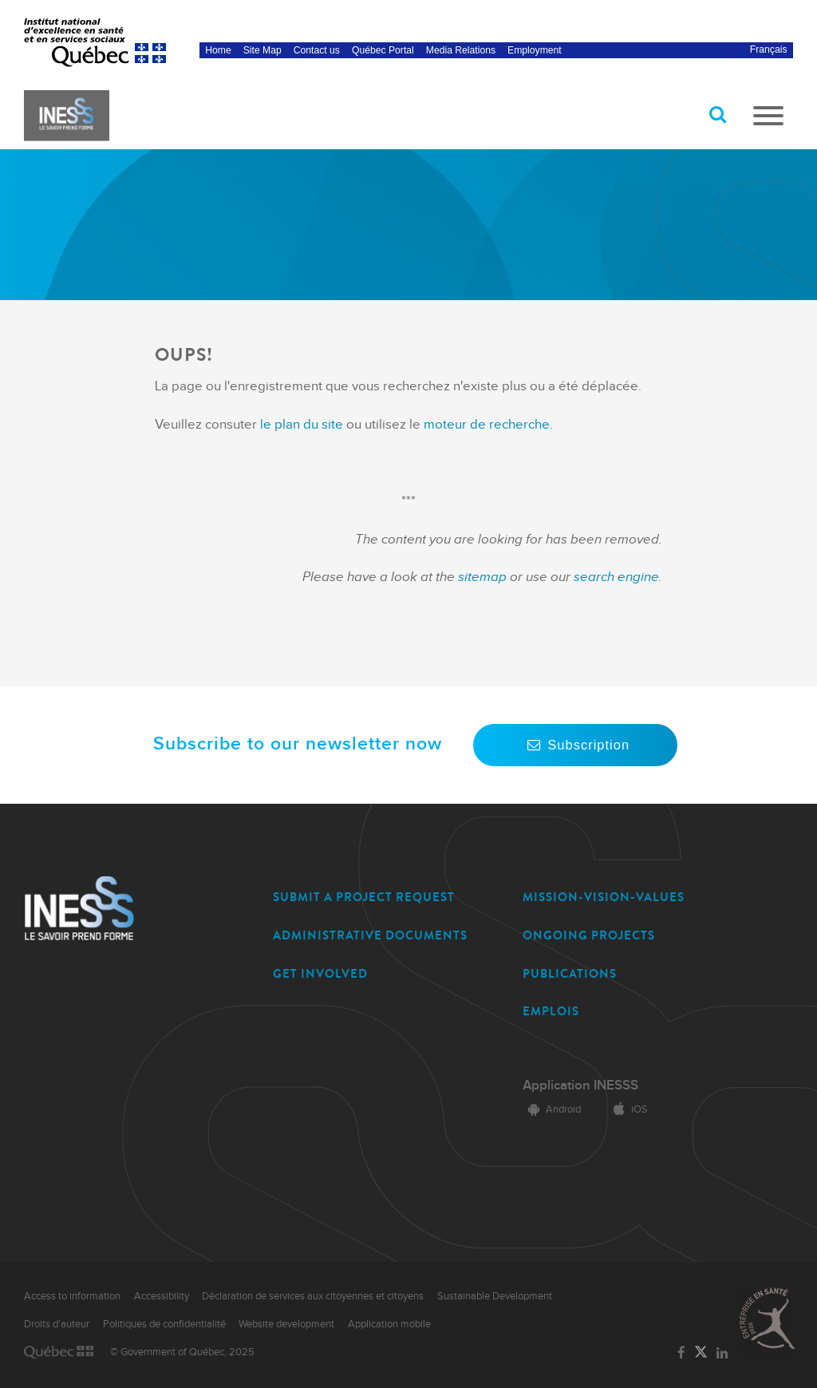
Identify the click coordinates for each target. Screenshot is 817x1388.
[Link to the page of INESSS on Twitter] (701, 1352)
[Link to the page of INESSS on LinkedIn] (722, 1353)
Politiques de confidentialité (164, 1324)
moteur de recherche (485, 425)
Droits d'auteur (56, 1324)
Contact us (317, 50)
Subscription (575, 744)
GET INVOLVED (320, 974)
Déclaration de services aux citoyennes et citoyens (313, 1296)
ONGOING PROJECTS (589, 935)
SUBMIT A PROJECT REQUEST (364, 897)
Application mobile (389, 1324)
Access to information (72, 1296)
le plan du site (301, 425)
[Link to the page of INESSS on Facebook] (681, 1353)
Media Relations (460, 50)
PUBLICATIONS (570, 974)
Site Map (262, 50)
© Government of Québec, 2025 (182, 1352)
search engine (616, 577)
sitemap (484, 577)
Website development (286, 1324)
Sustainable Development (494, 1296)
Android (552, 1109)
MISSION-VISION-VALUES (604, 897)
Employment (534, 50)
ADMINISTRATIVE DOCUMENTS (370, 935)
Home (218, 50)
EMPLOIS (551, 1011)
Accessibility (161, 1296)
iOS (628, 1109)
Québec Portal (383, 50)
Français (768, 49)
